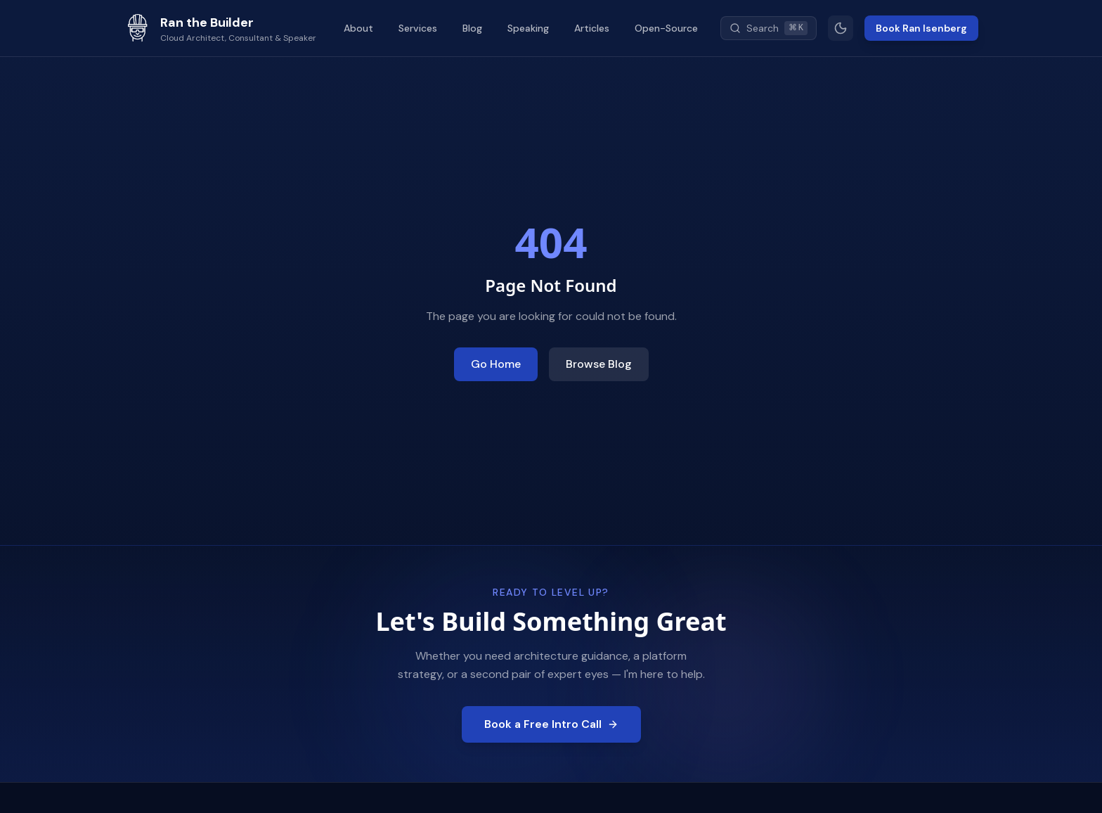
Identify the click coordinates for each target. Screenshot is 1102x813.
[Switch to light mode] (840, 28)
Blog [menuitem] (472, 28)
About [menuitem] (358, 28)
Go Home (496, 364)
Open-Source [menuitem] (666, 28)
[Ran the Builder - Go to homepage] (220, 28)
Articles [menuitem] (591, 28)
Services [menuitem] (417, 28)
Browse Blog (599, 364)
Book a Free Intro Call (551, 724)
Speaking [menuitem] (528, 28)
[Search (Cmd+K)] (768, 28)
